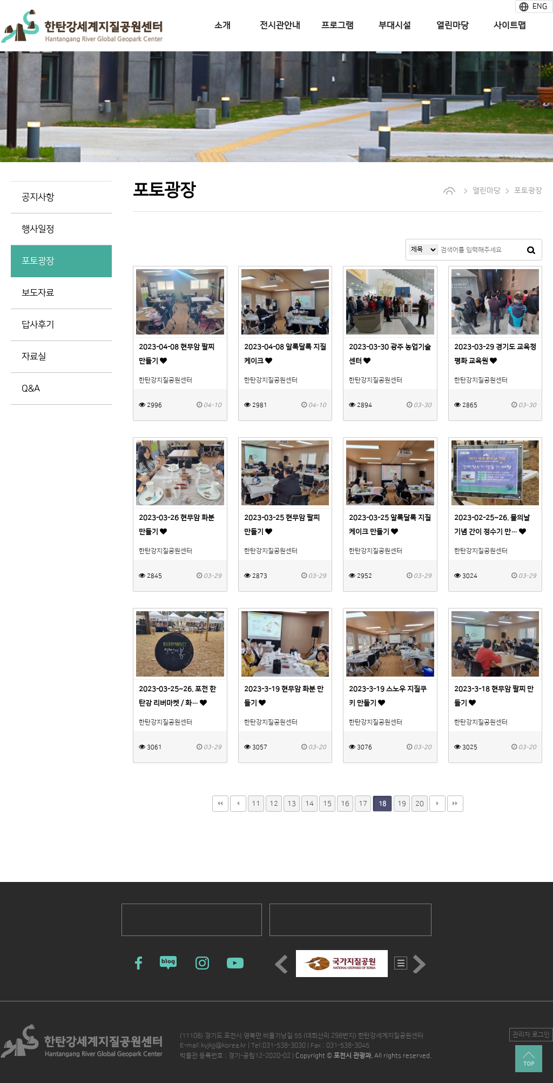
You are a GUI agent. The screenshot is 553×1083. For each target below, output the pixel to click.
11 (256, 803)
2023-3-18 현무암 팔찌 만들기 (494, 699)
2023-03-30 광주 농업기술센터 (390, 357)
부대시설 (395, 25)
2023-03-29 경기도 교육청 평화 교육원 (495, 357)
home (449, 190)
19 (401, 803)
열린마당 (452, 25)
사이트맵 (510, 25)
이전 (238, 803)
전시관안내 (280, 25)
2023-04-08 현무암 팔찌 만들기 (176, 357)
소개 (222, 25)
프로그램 (337, 25)
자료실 (34, 357)
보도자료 (38, 293)
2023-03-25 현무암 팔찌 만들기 (282, 528)
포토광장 (38, 261)
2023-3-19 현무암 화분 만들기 (283, 699)
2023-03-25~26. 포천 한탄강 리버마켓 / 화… (177, 699)
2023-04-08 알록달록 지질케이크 (285, 357)
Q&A (31, 388)
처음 (220, 803)
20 (419, 803)
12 (273, 803)
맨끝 (455, 803)
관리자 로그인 (531, 1034)
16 (345, 803)
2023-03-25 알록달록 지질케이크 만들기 (390, 528)
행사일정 (38, 229)
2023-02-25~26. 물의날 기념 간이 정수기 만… (492, 528)
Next (421, 963)
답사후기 (38, 325)
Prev (283, 963)
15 (327, 803)
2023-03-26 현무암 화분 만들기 (176, 528)
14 (309, 803)
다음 (437, 803)
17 (363, 803)
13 (291, 803)
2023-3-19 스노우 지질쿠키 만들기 (388, 699)
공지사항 (38, 197)
